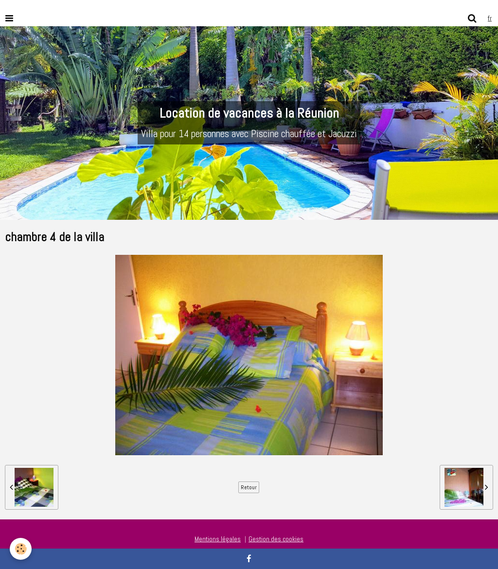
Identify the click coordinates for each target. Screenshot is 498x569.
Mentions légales (218, 538)
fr (490, 18)
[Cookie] (21, 549)
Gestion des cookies (276, 538)
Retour (249, 487)
